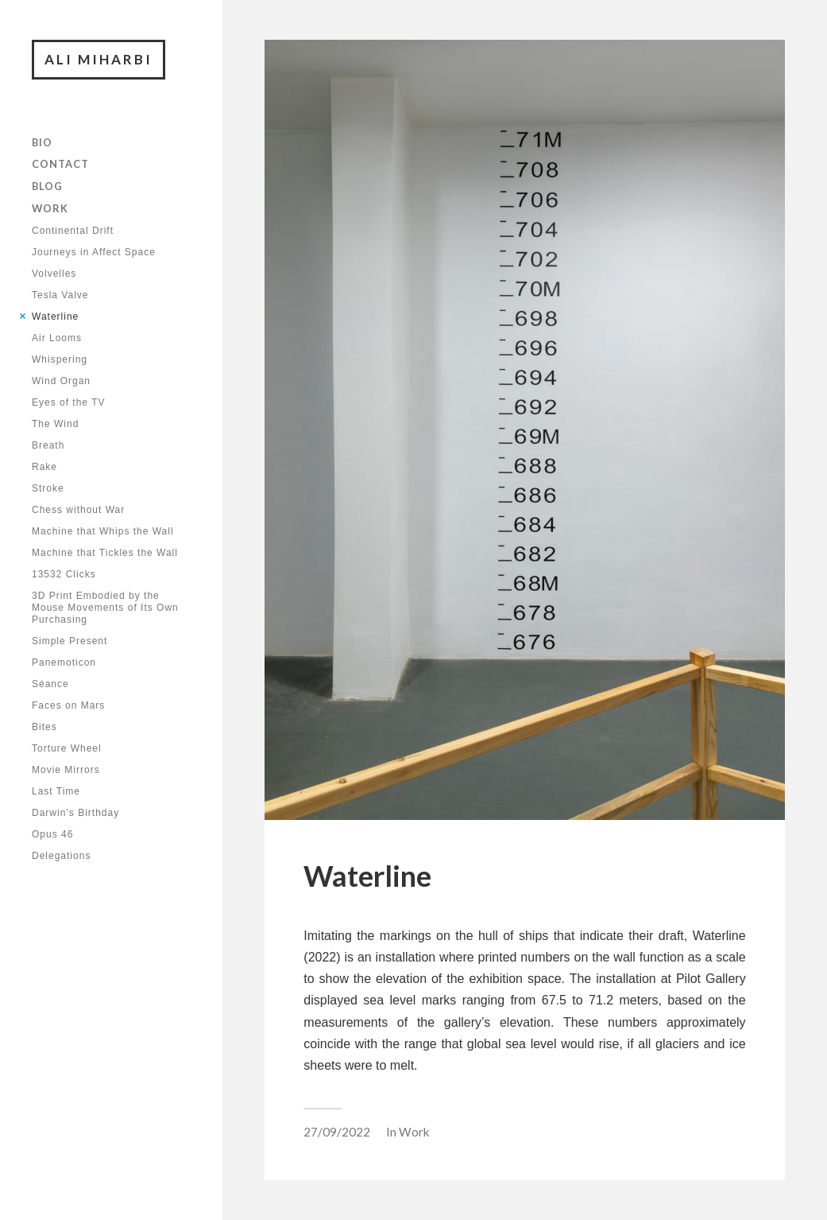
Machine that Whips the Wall (103, 531)
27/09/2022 (336, 1132)
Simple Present (69, 641)
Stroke (48, 488)
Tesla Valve (60, 295)
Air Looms (57, 338)
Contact (60, 163)
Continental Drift (73, 230)
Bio (42, 142)
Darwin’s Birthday (75, 812)
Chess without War (78, 509)
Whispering (59, 359)
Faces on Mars (68, 705)
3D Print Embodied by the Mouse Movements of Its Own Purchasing (105, 607)
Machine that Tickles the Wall (105, 552)
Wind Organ (61, 381)
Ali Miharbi (98, 59)
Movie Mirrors (66, 769)
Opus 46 (52, 834)
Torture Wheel (67, 748)
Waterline (55, 316)
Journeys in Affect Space (94, 252)
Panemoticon (64, 662)
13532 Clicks (64, 574)
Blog (47, 186)
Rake (44, 466)
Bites (44, 726)
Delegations (61, 855)
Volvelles (54, 273)
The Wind (55, 423)
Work (50, 208)
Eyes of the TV (69, 402)
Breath (48, 445)
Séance (50, 684)
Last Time (56, 791)
